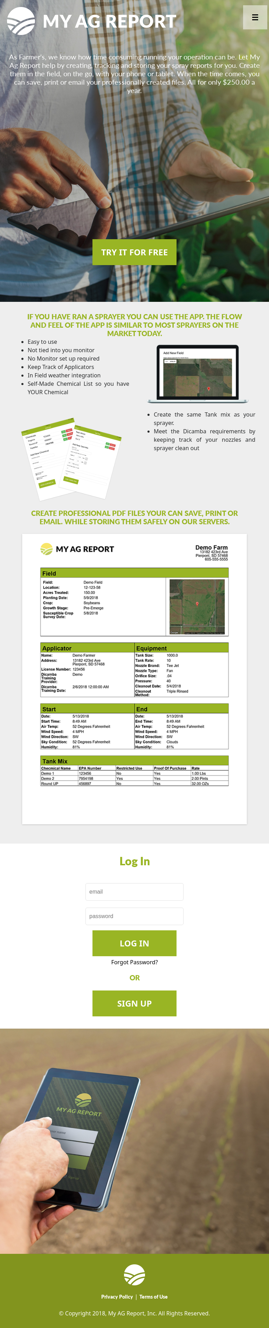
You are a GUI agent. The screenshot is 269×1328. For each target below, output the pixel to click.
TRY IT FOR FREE (134, 252)
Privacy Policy (117, 1297)
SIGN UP (134, 1003)
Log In (134, 943)
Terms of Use (153, 1297)
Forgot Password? (134, 962)
